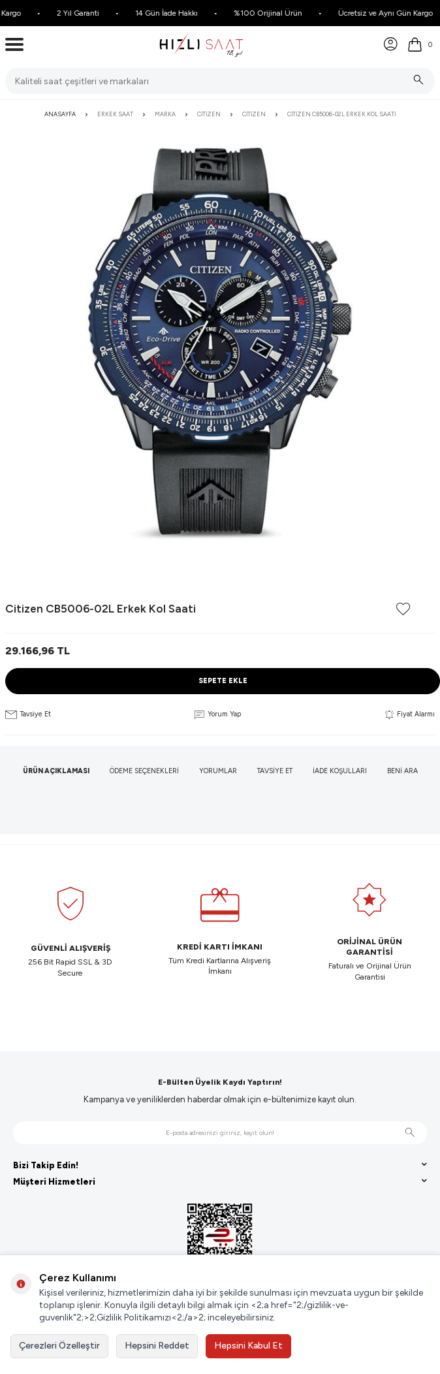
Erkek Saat (115, 114)
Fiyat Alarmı (410, 714)
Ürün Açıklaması (56, 771)
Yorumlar (218, 771)
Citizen (209, 114)
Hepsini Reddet (157, 1345)
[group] (220, 343)
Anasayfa (60, 114)
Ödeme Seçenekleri (144, 771)
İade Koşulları (340, 771)
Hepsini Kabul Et (248, 1345)
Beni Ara (402, 771)
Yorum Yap (218, 714)
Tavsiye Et (28, 714)
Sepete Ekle (222, 681)
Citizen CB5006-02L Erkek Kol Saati (341, 114)
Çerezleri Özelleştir (59, 1345)
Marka (165, 114)
